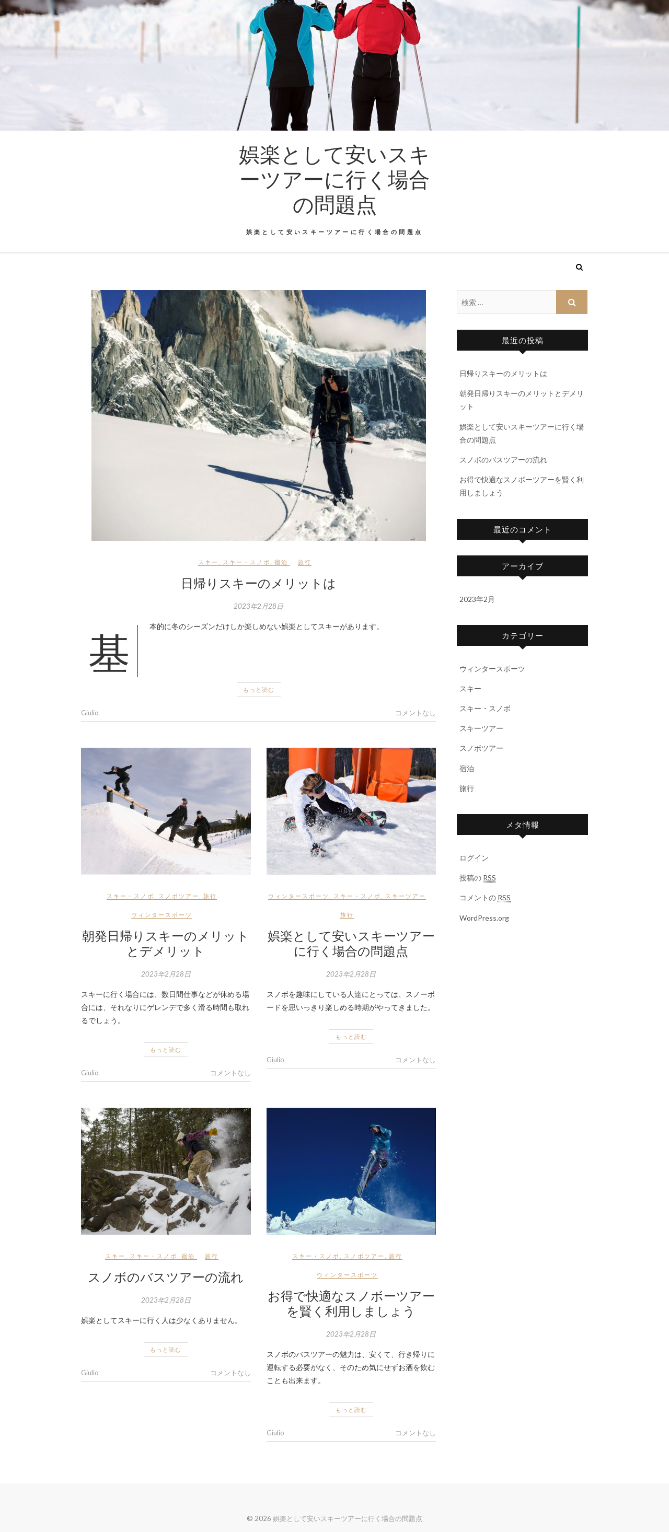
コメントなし (415, 713)
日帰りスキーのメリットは (258, 582)
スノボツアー (178, 895)
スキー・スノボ (246, 562)
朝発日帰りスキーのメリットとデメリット (165, 943)
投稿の (477, 878)
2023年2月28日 (258, 606)
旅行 (305, 562)
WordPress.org (484, 917)
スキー (208, 562)
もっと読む (258, 689)
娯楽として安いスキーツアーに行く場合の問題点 (334, 178)
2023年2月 (477, 599)
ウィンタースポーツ (161, 914)
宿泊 (281, 562)
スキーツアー (405, 895)
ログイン (474, 857)
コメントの (485, 897)
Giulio (90, 713)
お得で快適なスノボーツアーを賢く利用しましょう (351, 1303)
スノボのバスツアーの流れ (166, 1276)
